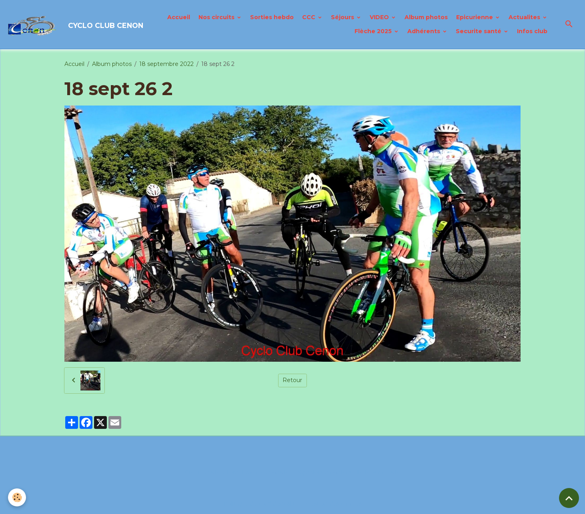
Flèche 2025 (374, 31)
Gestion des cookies (334, 503)
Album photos (426, 17)
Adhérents (424, 31)
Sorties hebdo (272, 17)
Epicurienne (475, 17)
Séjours (343, 17)
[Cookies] (17, 497)
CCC (309, 17)
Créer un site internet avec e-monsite (237, 472)
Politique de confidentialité (261, 503)
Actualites (525, 17)
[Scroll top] (569, 498)
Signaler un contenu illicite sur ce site (349, 472)
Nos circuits (217, 17)
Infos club (532, 31)
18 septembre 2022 (166, 64)
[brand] (58, 24)
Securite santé (479, 31)
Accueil (178, 17)
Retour (292, 380)
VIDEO (380, 17)
